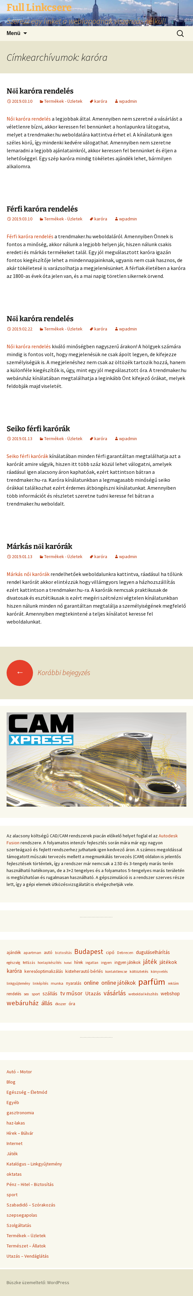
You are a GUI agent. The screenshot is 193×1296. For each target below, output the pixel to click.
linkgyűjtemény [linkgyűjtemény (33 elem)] (18, 983)
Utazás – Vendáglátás (28, 1256)
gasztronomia (20, 1113)
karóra (100, 101)
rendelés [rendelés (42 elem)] (14, 994)
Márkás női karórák (39, 546)
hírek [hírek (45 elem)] (78, 962)
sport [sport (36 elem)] (36, 993)
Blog (11, 1082)
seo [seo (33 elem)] (26, 994)
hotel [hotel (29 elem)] (68, 963)
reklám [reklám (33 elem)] (173, 983)
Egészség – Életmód (27, 1092)
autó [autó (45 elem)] (48, 952)
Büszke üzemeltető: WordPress (38, 1282)
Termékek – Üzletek (26, 1236)
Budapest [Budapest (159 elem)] (88, 951)
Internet (14, 1143)
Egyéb (13, 1102)
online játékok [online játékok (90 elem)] (118, 982)
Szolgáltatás (19, 1225)
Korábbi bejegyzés (48, 672)
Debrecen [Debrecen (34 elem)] (125, 952)
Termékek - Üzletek (63, 101)
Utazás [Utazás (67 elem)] (93, 993)
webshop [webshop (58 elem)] (170, 993)
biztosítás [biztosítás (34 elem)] (63, 952)
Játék (12, 1154)
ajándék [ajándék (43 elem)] (14, 952)
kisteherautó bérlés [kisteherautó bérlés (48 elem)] (84, 971)
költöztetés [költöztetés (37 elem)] (139, 971)
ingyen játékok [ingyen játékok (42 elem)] (127, 962)
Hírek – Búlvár (20, 1133)
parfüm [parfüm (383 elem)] (151, 981)
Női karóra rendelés (40, 91)
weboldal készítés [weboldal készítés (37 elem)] (143, 993)
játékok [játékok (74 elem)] (168, 962)
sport (12, 1195)
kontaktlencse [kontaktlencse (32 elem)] (116, 971)
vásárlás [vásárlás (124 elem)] (115, 993)
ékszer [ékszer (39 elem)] (60, 1003)
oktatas (14, 1174)
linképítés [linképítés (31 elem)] (40, 983)
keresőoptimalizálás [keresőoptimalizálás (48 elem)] (43, 971)
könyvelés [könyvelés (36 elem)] (159, 971)
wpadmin (128, 101)
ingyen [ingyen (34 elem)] (106, 962)
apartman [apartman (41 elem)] (32, 952)
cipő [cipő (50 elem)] (110, 952)
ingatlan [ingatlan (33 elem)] (91, 962)
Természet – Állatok (26, 1246)
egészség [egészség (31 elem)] (13, 962)
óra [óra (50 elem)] (72, 1004)
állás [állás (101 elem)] (46, 1003)
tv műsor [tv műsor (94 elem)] (71, 993)
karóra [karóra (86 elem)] (14, 970)
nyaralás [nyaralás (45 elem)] (73, 983)
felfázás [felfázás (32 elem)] (29, 962)
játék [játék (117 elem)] (150, 962)
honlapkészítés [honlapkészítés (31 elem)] (49, 962)
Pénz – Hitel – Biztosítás (30, 1184)
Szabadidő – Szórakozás (31, 1205)
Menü (13, 33)
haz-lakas (16, 1123)
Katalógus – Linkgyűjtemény (34, 1164)
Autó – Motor (19, 1072)
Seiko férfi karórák (38, 428)
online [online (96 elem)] (91, 982)
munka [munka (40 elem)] (57, 983)
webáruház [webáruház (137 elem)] (23, 1003)
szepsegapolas (22, 1215)
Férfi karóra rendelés (42, 209)
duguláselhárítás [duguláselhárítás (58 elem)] (153, 952)
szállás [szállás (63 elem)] (50, 993)
